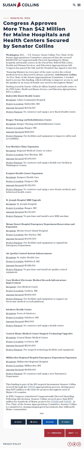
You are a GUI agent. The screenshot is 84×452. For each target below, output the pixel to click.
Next (71, 433)
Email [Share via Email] (34, 422)
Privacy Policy (12, 444)
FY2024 (31, 387)
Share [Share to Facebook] (50, 422)
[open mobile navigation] (79, 5)
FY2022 (55, 401)
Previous (56, 433)
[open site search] (74, 5)
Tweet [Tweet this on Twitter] (66, 422)
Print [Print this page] (18, 422)
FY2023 (67, 401)
